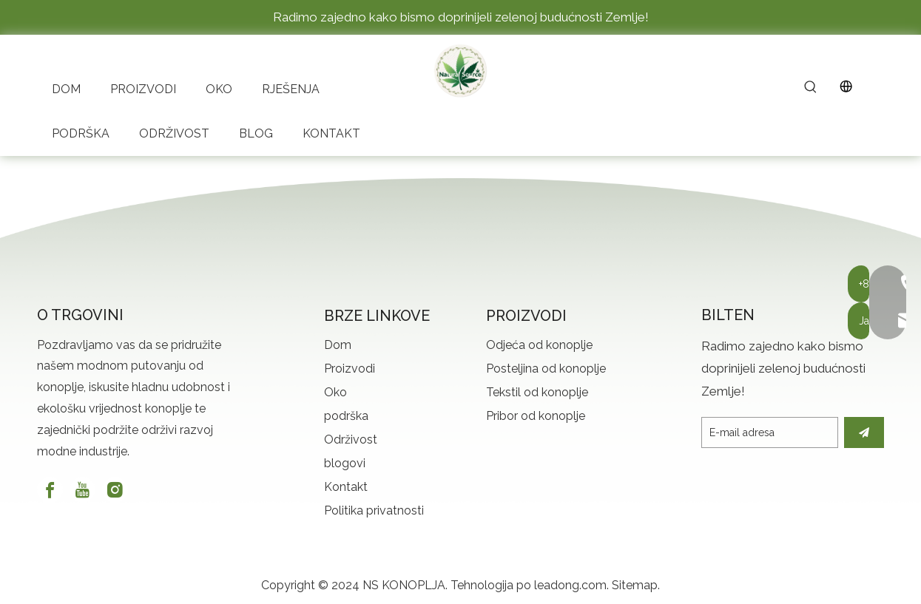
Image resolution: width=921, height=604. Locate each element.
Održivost (350, 439)
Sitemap (635, 585)
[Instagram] (115, 490)
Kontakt (346, 487)
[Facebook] (50, 490)
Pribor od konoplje (535, 416)
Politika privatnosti (374, 510)
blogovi (344, 463)
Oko (335, 392)
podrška (346, 416)
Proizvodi (349, 369)
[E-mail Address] (769, 432)
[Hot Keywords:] (810, 88)
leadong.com (570, 585)
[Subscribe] (864, 432)
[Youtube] (82, 490)
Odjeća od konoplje (539, 345)
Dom (337, 345)
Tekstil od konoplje (537, 392)
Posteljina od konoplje (546, 369)
